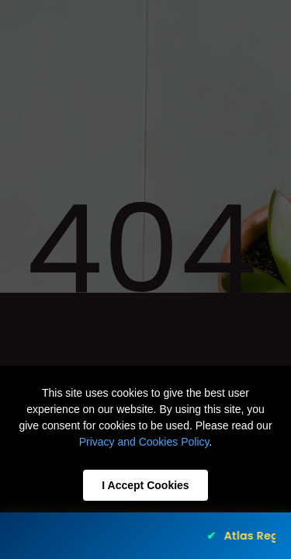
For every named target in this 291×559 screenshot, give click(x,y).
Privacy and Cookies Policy (144, 442)
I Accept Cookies (145, 485)
